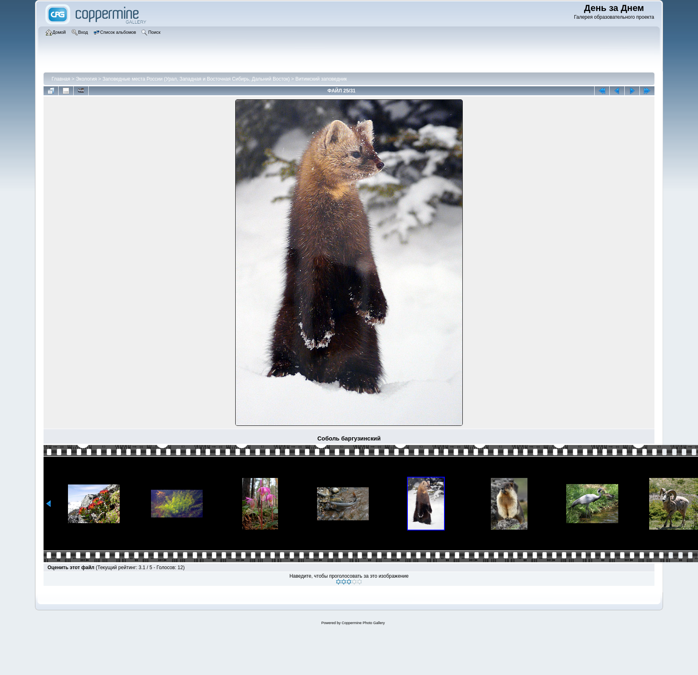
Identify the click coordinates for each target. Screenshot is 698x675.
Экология (86, 79)
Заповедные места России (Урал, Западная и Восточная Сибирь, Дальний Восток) (196, 79)
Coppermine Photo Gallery (363, 623)
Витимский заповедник (321, 79)
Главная (61, 79)
